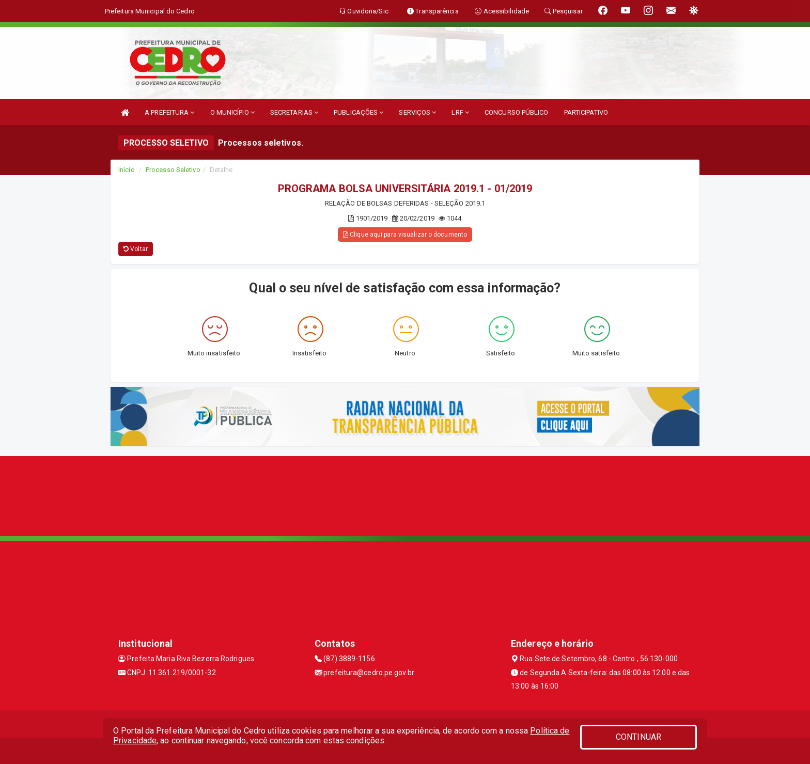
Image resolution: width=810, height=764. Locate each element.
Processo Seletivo (173, 170)
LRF (460, 112)
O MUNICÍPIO (232, 112)
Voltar (135, 249)
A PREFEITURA (169, 112)
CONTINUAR (638, 737)
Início (126, 170)
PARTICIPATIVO (586, 112)
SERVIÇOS (417, 112)
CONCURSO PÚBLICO (517, 112)
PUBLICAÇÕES (358, 112)
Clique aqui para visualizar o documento (405, 234)
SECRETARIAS (294, 112)
